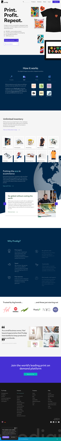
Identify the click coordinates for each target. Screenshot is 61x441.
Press (33, 403)
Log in (49, 1)
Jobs (33, 404)
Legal (49, 406)
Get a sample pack (20, 393)
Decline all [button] (13, 437)
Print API (3, 396)
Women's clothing (20, 411)
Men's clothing (19, 409)
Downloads (50, 401)
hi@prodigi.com (57, 419)
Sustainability (34, 399)
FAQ (49, 398)
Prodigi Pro (3, 394)
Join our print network (52, 403)
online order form (15, 91)
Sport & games (20, 407)
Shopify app (17, 88)
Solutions (39, 1)
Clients (33, 398)
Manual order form (5, 399)
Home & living (19, 404)
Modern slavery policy (52, 404)
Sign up (56, 1)
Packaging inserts (4, 393)
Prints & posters (20, 396)
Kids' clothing (19, 412)
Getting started (51, 394)
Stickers (18, 399)
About (44, 1)
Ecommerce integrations (6, 398)
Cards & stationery (20, 406)
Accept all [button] (6, 437)
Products (33, 1)
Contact (34, 394)
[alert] (9, 433)
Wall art (18, 397)
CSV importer (4, 401)
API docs (49, 399)
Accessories (19, 414)
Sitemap (49, 408)
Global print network (36, 401)
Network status (51, 396)
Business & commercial (21, 415)
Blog (33, 396)
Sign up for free (30, 374)
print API (21, 90)
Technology (19, 401)
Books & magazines (20, 402)
